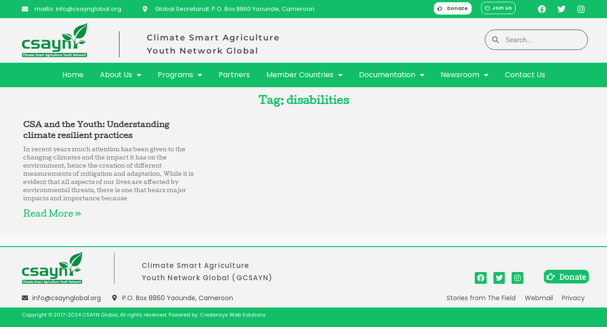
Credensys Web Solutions (233, 314)
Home (73, 74)
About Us (120, 75)
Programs (180, 75)
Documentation (391, 75)
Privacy (573, 297)
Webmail (539, 297)
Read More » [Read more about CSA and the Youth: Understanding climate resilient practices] (52, 214)
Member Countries (304, 75)
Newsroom (464, 75)
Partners (234, 74)
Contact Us (525, 74)
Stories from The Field (481, 297)
